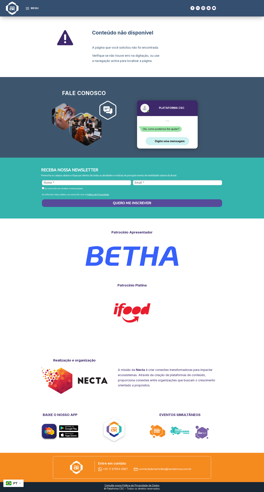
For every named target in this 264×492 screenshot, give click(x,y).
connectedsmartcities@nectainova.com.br (165, 469)
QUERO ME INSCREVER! (132, 203)
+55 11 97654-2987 (113, 469)
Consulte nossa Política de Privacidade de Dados (132, 485)
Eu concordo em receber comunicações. (62, 188)
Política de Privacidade (98, 194)
